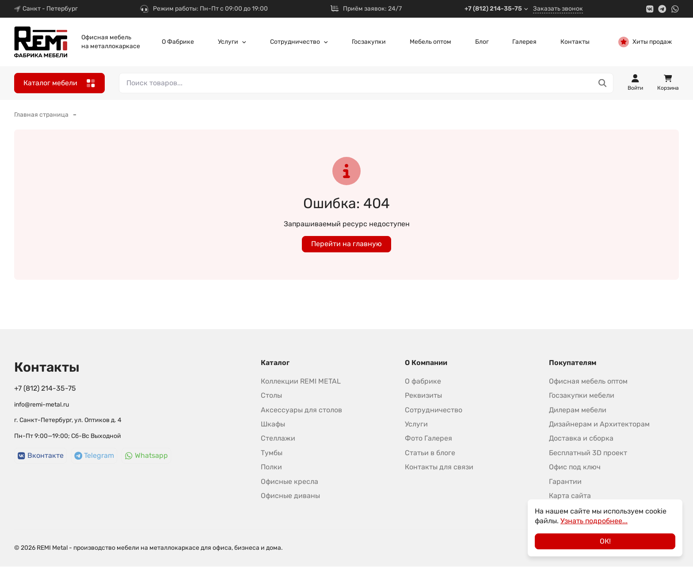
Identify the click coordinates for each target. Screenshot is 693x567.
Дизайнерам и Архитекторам (599, 424)
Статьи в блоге (430, 453)
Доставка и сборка (581, 438)
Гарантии (565, 481)
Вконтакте (40, 455)
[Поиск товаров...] (602, 83)
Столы (271, 395)
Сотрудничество (299, 42)
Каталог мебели (59, 83)
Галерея (524, 42)
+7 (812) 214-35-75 (497, 8)
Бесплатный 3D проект (588, 453)
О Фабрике (178, 42)
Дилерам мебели (577, 410)
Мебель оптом (430, 42)
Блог (482, 42)
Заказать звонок (558, 8)
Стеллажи (278, 438)
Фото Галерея (428, 438)
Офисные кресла (289, 481)
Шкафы (273, 424)
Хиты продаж (645, 42)
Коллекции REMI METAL (301, 381)
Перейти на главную (346, 244)
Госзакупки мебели (581, 395)
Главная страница (41, 114)
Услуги (232, 42)
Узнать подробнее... (594, 521)
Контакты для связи (439, 467)
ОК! (605, 541)
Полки (271, 467)
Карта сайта (570, 495)
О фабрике (423, 381)
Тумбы (271, 453)
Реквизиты (423, 395)
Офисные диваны (290, 495)
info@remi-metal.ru (41, 404)
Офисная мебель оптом (588, 381)
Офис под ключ (575, 467)
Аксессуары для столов (301, 410)
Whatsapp (146, 455)
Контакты (575, 42)
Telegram (94, 455)
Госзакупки (369, 42)
